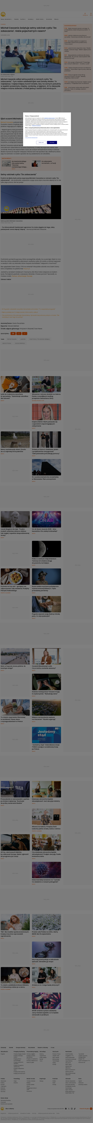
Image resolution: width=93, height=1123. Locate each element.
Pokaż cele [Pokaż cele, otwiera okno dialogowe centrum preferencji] (41, 142)
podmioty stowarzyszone (49, 118)
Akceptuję (52, 142)
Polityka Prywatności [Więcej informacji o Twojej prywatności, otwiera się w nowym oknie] (36, 125)
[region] (47, 129)
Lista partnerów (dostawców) (31, 137)
